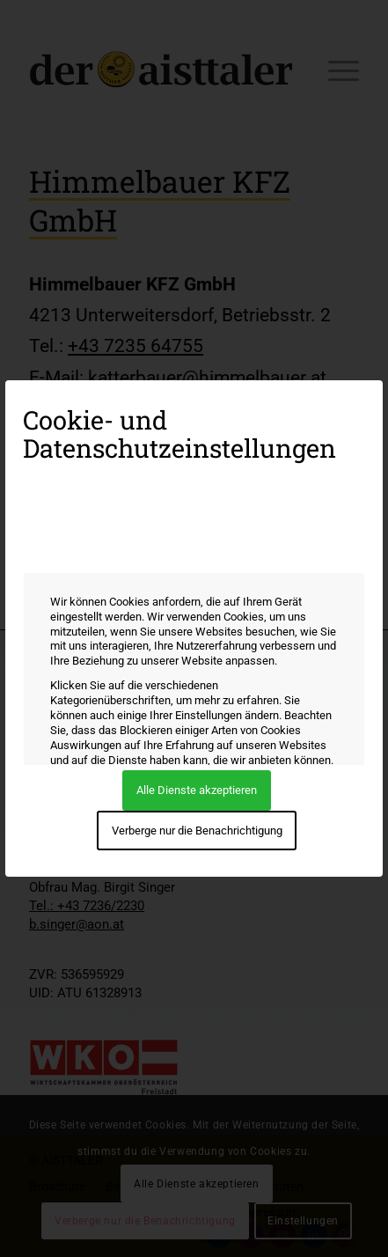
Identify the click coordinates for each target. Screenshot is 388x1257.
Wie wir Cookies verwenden (108, 549)
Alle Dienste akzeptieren (196, 790)
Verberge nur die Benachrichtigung (197, 830)
